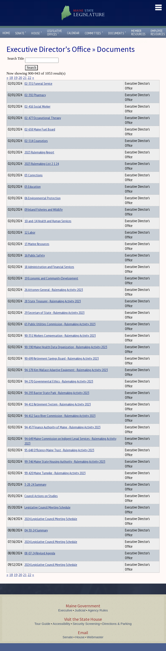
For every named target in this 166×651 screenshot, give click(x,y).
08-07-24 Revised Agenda (39, 560)
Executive (65, 618)
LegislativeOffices (54, 32)
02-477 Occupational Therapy (42, 125)
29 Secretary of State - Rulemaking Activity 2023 (54, 320)
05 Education (32, 194)
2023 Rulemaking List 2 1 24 (41, 171)
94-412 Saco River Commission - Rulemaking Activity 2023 (60, 423)
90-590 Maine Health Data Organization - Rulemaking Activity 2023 (65, 354)
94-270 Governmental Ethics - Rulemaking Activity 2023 (58, 389)
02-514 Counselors (36, 148)
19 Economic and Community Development (51, 286)
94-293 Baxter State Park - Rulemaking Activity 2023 (56, 400)
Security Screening (86, 631)
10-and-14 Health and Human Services (47, 228)
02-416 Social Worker (37, 114)
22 (29, 78)
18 (11, 78)
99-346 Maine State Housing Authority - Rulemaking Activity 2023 (64, 469)
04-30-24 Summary (36, 538)
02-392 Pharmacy (35, 102)
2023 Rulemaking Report (39, 160)
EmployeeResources (158, 32)
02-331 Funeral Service (38, 91)
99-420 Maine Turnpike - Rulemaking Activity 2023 (55, 480)
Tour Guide (42, 631)
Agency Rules (98, 618)
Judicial (80, 618)
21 (25, 78)
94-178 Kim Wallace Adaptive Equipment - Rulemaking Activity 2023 (66, 377)
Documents (117, 33)
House (36, 33)
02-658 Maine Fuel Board (39, 137)
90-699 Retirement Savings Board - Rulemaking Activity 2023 (61, 366)
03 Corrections (33, 182)
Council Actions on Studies (41, 503)
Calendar (73, 33)
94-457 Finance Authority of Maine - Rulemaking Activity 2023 (62, 434)
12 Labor (29, 240)
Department (31, 82)
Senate (20, 33)
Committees (94, 33)
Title (10, 82)
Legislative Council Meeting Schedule (47, 515)
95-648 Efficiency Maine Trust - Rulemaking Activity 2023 (59, 457)
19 (16, 78)
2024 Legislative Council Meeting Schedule (50, 526)
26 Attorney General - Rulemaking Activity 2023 (53, 297)
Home (6, 33)
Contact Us (140, 42)
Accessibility (61, 631)
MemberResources (138, 32)
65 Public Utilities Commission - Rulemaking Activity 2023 (60, 331)
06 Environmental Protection (42, 205)
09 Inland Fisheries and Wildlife (43, 217)
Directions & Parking (117, 631)
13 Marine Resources (36, 251)
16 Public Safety (34, 263)
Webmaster (95, 645)
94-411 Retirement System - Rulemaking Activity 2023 (57, 412)
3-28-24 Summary (35, 492)
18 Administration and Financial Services (49, 274)
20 (20, 78)
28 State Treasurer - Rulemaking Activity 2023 (52, 308)
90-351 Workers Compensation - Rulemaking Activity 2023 (60, 343)
